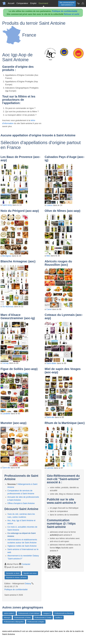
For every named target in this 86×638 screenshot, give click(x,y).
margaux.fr (47, 613)
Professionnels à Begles (36, 622)
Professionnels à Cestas (43, 617)
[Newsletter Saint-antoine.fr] (78, 3)
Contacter (26, 564)
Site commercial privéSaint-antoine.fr (67, 4)
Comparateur (22, 3)
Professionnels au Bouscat (63, 613)
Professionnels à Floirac (22, 617)
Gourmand (43, 3)
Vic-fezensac (8, 306)
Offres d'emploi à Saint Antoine (21, 503)
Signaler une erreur (30, 573)
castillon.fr (58, 617)
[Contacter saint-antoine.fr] (82, 3)
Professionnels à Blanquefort (14, 622)
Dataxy (28, 583)
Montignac (6, 256)
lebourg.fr (7, 617)
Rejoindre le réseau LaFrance (16, 577)
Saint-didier (51, 363)
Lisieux (49, 205)
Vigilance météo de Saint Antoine (22, 546)
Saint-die (50, 417)
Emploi (33, 3)
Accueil (11, 3)
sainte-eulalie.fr (9, 613)
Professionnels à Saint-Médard (28, 613)
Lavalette (6, 413)
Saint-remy (7, 205)
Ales (48, 256)
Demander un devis (12, 573)
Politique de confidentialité (64, 11)
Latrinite (49, 468)
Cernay (5, 363)
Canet (49, 309)
